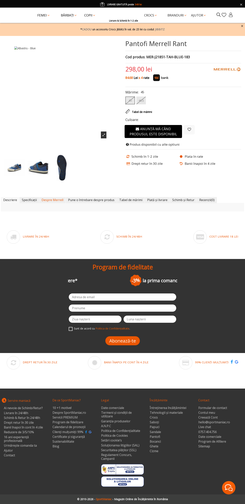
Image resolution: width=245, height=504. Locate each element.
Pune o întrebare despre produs (91, 200)
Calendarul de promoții (68, 427)
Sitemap (204, 446)
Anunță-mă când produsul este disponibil (153, 131)
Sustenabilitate (63, 442)
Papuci (154, 427)
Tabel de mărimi (130, 200)
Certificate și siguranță (68, 437)
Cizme (154, 451)
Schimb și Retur (183, 200)
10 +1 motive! (61, 408)
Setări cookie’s (111, 440)
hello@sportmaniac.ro (214, 422)
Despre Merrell (52, 200)
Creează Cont (208, 418)
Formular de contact (212, 408)
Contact (9, 455)
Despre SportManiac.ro (69, 413)
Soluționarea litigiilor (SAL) (120, 445)
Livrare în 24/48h (16, 413)
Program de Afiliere (212, 442)
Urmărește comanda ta (20, 446)
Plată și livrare (157, 200)
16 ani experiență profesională (16, 439)
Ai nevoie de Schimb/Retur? (23, 408)
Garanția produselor (115, 421)
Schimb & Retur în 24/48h (22, 418)
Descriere (10, 200)
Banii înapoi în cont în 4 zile (23, 427)
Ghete (154, 446)
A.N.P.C (106, 426)
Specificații (29, 200)
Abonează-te (122, 341)
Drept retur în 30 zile (19, 423)
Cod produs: (135, 57)
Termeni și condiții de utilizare (116, 414)
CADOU (86, 29)
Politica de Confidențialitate (112, 328)
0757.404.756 (207, 432)
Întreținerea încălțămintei (168, 408)
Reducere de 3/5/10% (19, 432)
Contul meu (206, 413)
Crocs (154, 418)
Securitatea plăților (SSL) (118, 450)
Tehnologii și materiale (166, 413)
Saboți (154, 422)
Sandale (155, 432)
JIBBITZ (160, 29)
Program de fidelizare (67, 422)
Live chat (204, 427)
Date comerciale (112, 408)
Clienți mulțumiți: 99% (67, 432)
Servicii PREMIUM (65, 418)
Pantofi (155, 437)
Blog (55, 446)
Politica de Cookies (114, 436)
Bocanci (155, 442)
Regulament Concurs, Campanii (116, 457)
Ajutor (8, 451)
